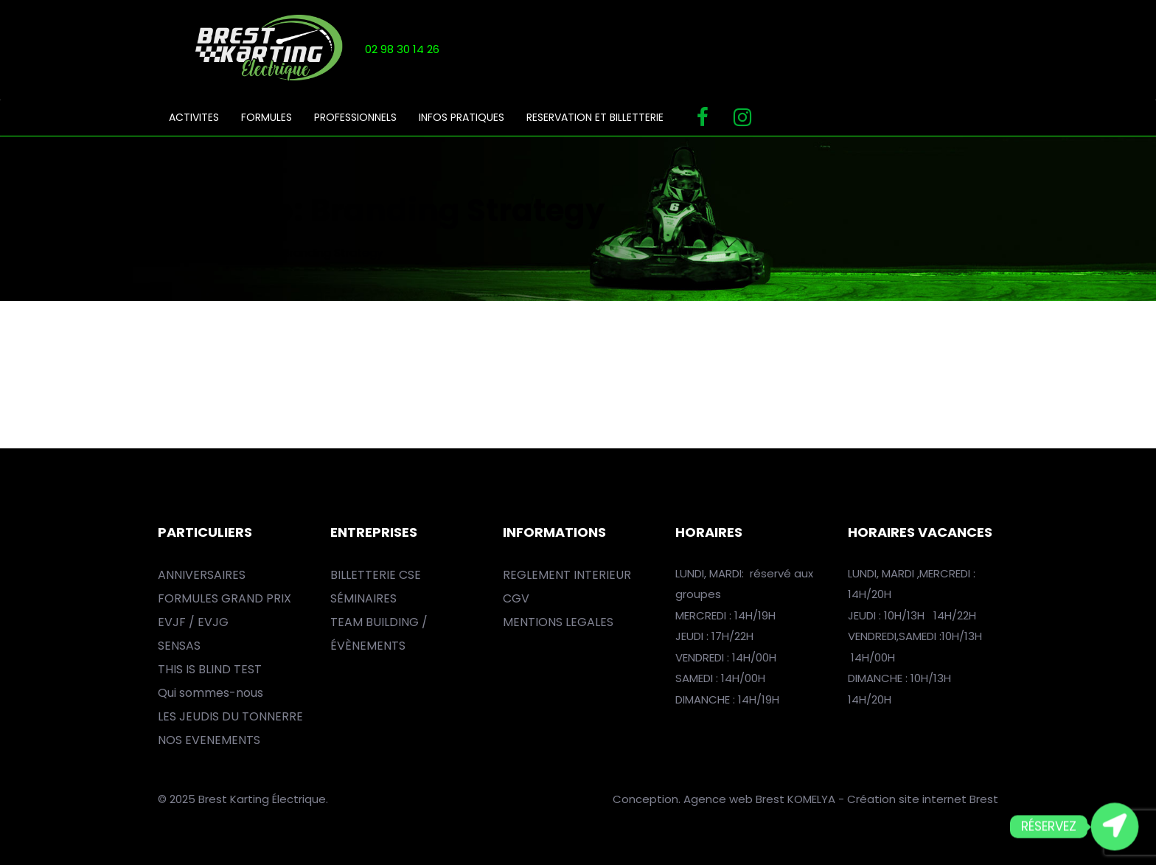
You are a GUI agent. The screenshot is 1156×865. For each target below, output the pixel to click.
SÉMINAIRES (363, 598)
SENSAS (179, 645)
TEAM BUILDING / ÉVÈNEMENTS (379, 634)
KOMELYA (812, 799)
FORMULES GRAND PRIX (224, 598)
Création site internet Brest (922, 799)
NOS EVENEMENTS (209, 740)
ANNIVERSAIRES (202, 574)
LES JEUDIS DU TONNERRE (230, 716)
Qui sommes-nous (210, 692)
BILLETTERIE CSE (375, 574)
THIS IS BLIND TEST (210, 669)
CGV (516, 598)
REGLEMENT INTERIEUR (567, 574)
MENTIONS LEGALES (558, 622)
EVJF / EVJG (193, 622)
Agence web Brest (733, 799)
